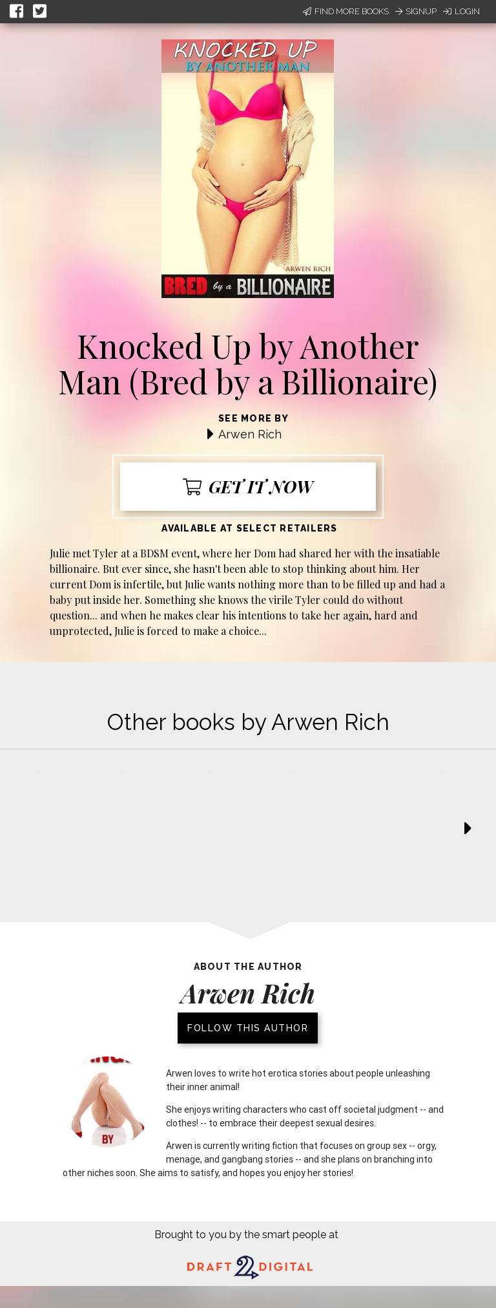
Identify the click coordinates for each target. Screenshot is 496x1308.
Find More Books (346, 11)
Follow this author (247, 1028)
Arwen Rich (250, 434)
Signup (416, 11)
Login (461, 11)
